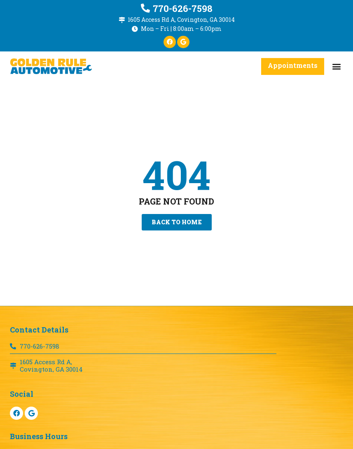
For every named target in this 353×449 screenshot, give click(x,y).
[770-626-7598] (145, 8)
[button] (336, 66)
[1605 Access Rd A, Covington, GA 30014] (122, 20)
